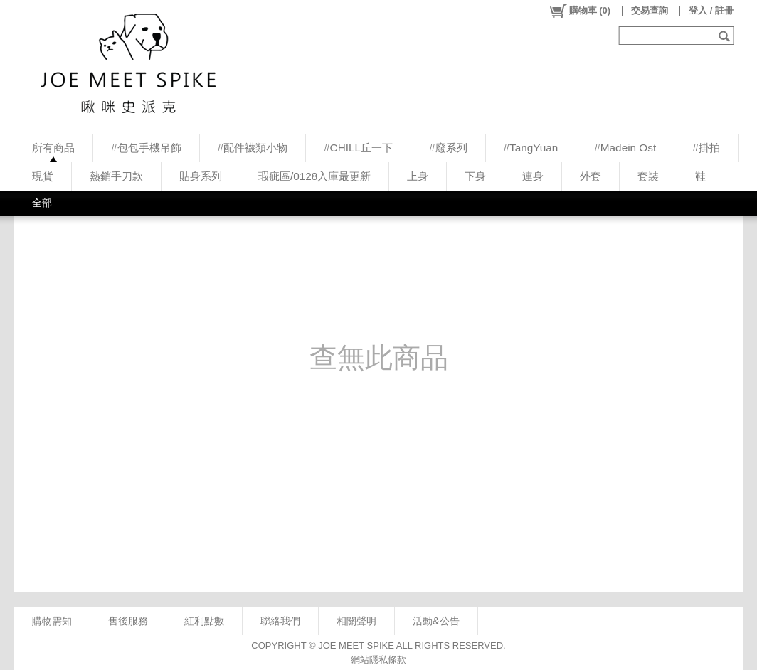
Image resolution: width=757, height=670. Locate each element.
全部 (42, 202)
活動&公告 (436, 621)
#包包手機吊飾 (146, 148)
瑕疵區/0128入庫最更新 (314, 176)
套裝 (648, 176)
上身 (417, 176)
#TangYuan (531, 148)
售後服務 (128, 621)
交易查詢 (649, 10)
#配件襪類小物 (253, 148)
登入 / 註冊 (711, 10)
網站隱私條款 (378, 659)
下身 (475, 176)
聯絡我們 (280, 621)
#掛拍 (706, 148)
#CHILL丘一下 (358, 148)
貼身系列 (200, 176)
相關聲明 (356, 621)
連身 (533, 176)
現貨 (42, 176)
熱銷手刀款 (116, 176)
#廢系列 (448, 148)
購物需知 (52, 621)
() (579, 10)
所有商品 (53, 148)
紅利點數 (204, 621)
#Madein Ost (625, 148)
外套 (590, 176)
